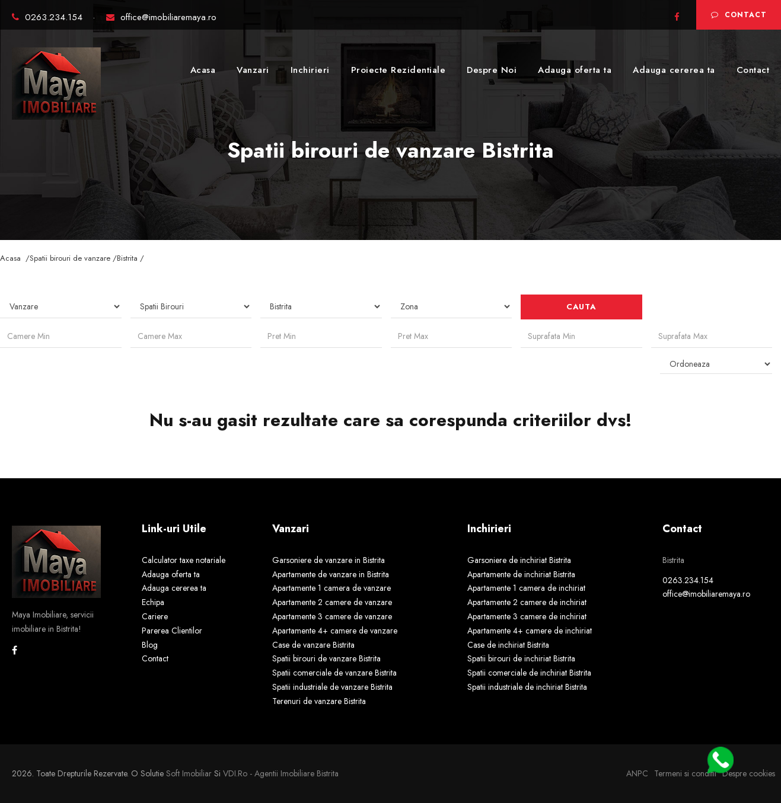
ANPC (637, 773)
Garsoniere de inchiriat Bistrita (519, 560)
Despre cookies (748, 773)
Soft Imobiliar (189, 773)
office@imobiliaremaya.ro (161, 17)
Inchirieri (310, 69)
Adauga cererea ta (674, 69)
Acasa (203, 69)
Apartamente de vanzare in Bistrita (330, 574)
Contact (739, 14)
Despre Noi (492, 69)
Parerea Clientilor (172, 630)
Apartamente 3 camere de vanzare (332, 616)
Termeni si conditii (685, 773)
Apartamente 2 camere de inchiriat (526, 602)
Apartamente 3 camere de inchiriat (526, 616)
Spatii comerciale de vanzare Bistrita (334, 673)
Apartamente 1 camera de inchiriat (526, 588)
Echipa (153, 602)
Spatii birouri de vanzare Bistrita (326, 658)
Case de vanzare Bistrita (313, 645)
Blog (150, 645)
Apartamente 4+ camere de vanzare (334, 630)
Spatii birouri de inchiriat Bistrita (521, 658)
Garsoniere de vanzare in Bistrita (328, 560)
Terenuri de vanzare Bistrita (319, 701)
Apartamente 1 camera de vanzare (331, 588)
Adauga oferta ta (574, 69)
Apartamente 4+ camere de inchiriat (529, 630)
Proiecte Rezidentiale (398, 69)
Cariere (155, 616)
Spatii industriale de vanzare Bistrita (332, 687)
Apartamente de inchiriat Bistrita (521, 574)
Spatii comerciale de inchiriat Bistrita (529, 673)
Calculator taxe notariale (183, 560)
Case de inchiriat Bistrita (508, 645)
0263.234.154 (48, 17)
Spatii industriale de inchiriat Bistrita (527, 687)
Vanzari (253, 69)
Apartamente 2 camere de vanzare (332, 602)
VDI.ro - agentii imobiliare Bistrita (281, 773)
